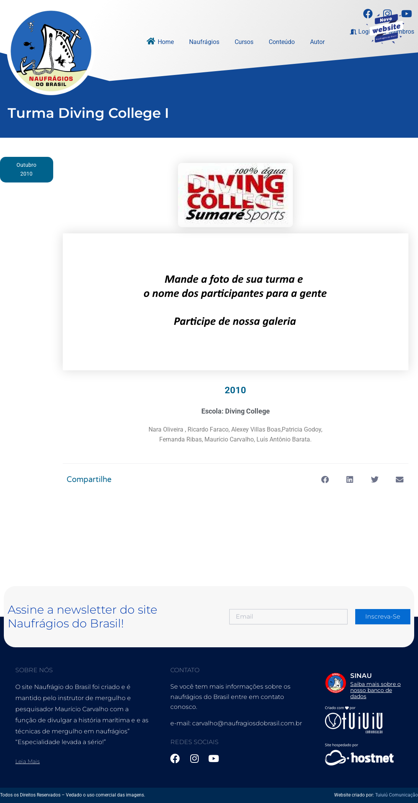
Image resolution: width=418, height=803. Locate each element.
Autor (317, 42)
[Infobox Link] (364, 682)
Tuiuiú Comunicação (396, 795)
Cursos (244, 42)
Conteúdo (282, 42)
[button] (325, 480)
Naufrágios (204, 42)
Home (166, 42)
